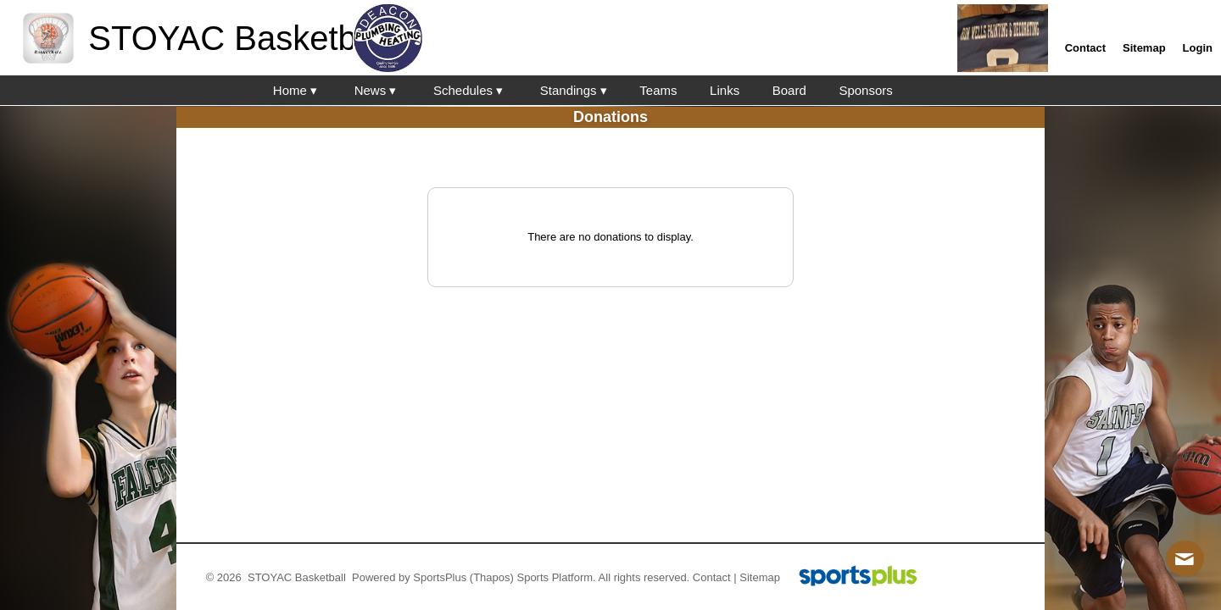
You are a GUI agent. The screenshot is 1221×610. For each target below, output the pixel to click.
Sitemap (759, 577)
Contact (712, 577)
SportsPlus (439, 577)
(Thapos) (492, 577)
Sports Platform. (555, 577)
